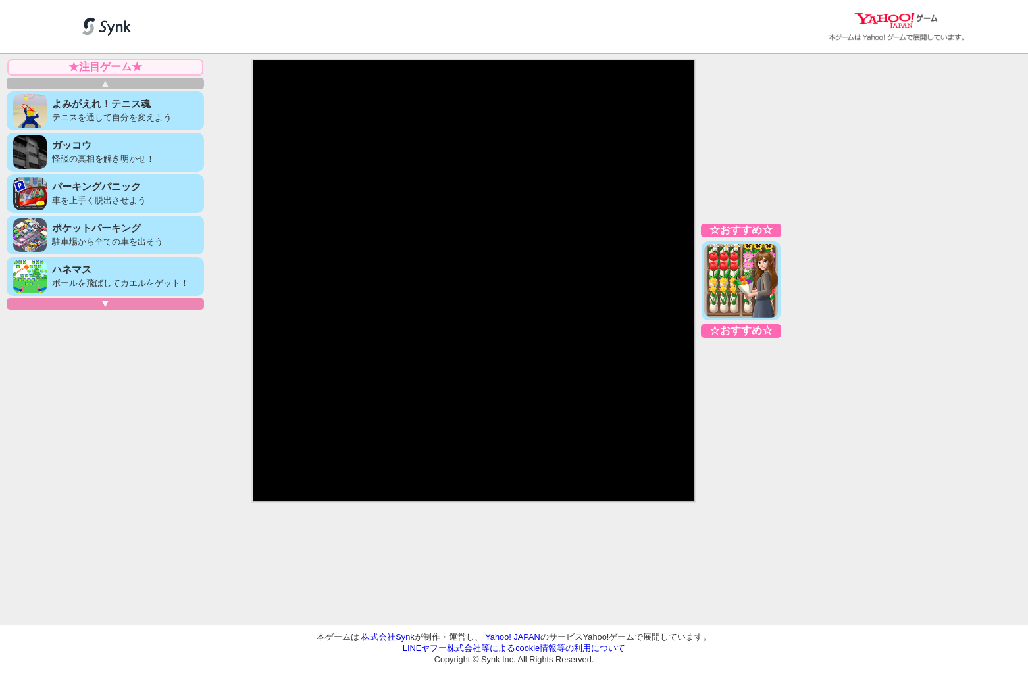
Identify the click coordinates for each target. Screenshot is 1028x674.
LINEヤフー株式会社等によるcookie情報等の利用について (514, 648)
